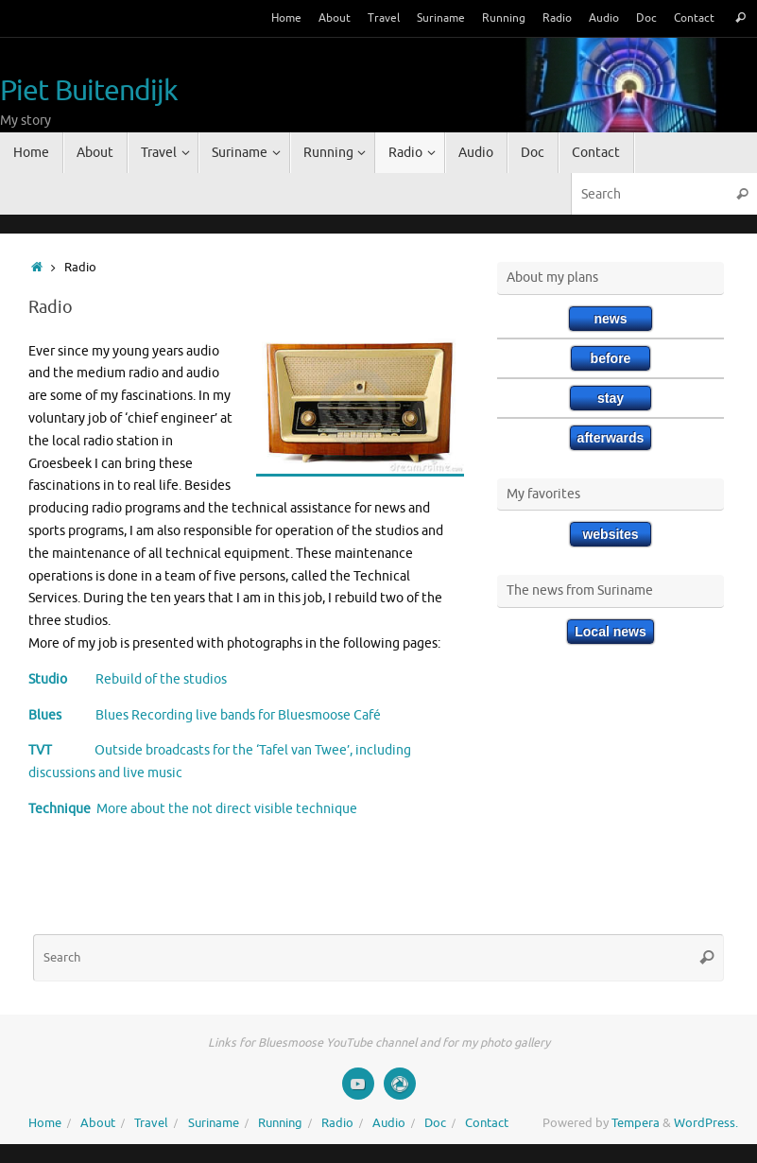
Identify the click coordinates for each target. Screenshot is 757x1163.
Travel (384, 18)
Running (503, 18)
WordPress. (706, 1123)
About (334, 18)
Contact (694, 18)
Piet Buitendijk (89, 91)
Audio (604, 18)
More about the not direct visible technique (224, 809)
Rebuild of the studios (147, 679)
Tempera (635, 1123)
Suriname (441, 18)
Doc (646, 18)
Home (286, 18)
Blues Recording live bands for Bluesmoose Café (221, 715)
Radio (557, 18)
